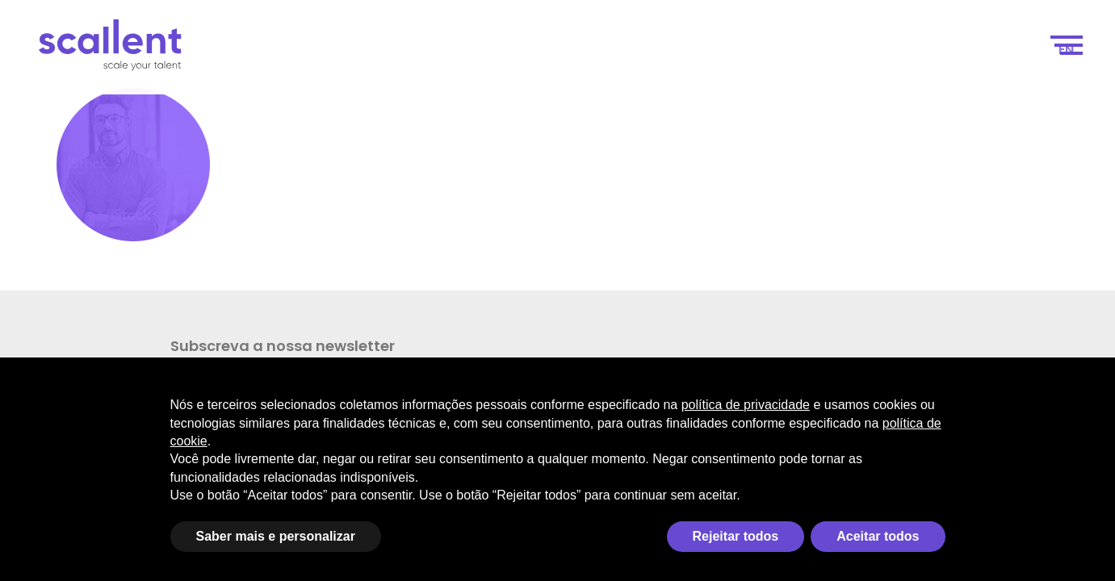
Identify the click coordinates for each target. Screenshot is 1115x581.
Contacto (991, 49)
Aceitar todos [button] (877, 536)
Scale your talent (528, 49)
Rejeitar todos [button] (736, 536)
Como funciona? (673, 49)
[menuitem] (1066, 50)
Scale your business (361, 49)
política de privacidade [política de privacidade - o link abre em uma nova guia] (745, 405)
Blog (920, 49)
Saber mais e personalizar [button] (275, 536)
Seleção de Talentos (816, 49)
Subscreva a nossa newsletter (105, 355)
